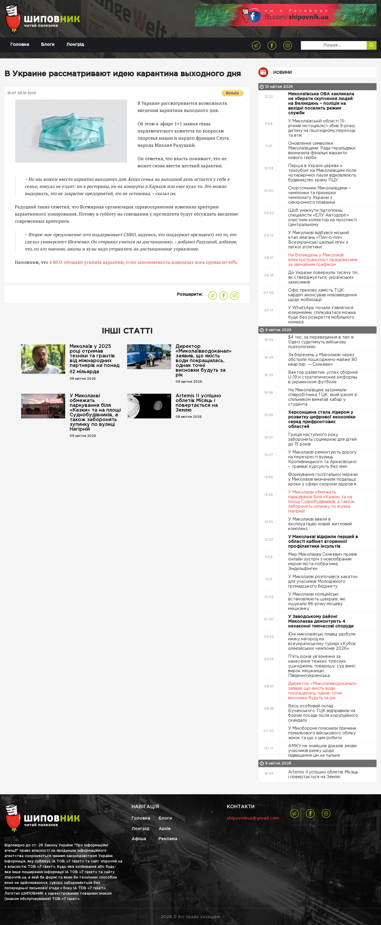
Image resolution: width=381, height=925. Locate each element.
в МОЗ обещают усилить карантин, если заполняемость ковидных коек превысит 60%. (143, 262)
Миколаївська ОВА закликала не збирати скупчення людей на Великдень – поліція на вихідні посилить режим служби (321, 103)
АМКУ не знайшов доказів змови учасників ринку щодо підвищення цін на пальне (322, 750)
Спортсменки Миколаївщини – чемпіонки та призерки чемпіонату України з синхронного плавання (319, 195)
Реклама (168, 839)
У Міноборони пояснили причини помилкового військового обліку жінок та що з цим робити (322, 733)
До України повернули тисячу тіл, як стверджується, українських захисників (323, 277)
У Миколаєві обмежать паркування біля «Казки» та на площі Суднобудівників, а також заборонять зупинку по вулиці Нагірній (95, 413)
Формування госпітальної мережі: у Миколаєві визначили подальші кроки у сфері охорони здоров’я (323, 479)
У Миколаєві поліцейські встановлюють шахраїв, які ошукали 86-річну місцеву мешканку (316, 602)
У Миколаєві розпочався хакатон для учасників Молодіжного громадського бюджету (322, 581)
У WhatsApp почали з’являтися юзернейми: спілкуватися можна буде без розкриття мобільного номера (322, 315)
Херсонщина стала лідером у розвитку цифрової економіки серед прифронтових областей (321, 420)
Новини (282, 72)
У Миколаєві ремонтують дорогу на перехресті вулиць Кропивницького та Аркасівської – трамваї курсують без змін (322, 459)
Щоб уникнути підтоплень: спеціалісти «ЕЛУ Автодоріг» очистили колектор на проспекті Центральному (322, 218)
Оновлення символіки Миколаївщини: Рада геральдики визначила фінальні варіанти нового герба (321, 151)
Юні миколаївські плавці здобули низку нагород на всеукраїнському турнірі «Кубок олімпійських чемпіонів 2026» (322, 641)
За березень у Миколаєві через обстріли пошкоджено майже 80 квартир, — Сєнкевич (322, 359)
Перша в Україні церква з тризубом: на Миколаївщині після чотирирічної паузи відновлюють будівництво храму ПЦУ (322, 173)
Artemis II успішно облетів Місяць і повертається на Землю (198, 403)
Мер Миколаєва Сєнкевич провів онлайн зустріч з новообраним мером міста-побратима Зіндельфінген (322, 562)
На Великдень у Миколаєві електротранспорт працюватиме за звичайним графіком (323, 260)
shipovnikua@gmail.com (253, 818)
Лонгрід (75, 44)
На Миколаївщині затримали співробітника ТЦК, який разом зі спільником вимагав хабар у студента (322, 397)
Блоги (47, 44)
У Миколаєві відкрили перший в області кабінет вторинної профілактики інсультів (323, 541)
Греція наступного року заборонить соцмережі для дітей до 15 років (322, 439)
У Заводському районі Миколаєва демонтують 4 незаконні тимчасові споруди (321, 621)
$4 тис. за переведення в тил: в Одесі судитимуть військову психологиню (321, 342)
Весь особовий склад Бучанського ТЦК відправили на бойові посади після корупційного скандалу (323, 713)
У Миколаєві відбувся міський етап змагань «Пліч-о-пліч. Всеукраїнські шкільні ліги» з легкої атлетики (318, 240)
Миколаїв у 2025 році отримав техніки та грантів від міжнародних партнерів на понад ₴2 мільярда (94, 359)
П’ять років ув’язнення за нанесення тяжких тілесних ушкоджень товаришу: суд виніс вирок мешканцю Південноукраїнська (322, 666)
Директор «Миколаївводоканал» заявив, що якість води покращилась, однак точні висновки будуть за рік (202, 360)
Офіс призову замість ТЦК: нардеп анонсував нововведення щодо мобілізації (322, 295)
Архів (165, 829)
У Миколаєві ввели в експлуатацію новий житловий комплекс (320, 524)
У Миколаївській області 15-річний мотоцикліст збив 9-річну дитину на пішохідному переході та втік (321, 128)
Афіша (139, 839)
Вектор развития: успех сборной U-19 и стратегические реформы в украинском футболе (323, 377)
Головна (19, 44)
